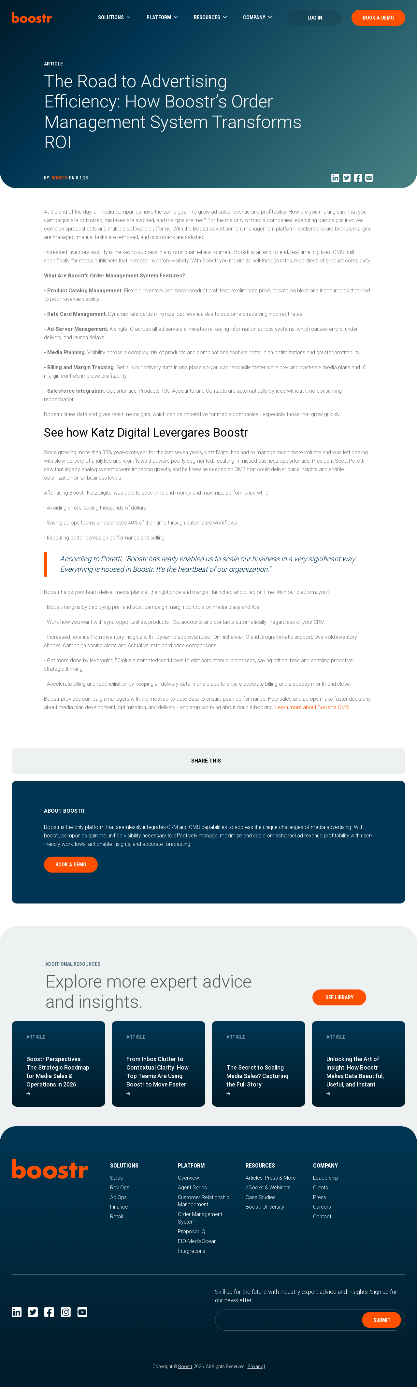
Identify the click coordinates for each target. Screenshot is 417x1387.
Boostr (185, 1366)
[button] (114, 17)
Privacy (255, 1366)
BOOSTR (59, 177)
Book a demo (70, 865)
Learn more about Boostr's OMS (312, 707)
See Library (339, 997)
